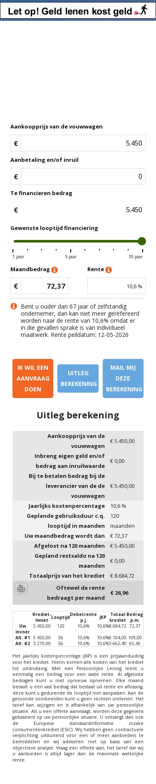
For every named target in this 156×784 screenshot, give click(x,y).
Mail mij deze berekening (124, 378)
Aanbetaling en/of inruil (44, 159)
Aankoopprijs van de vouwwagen (56, 126)
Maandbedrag (34, 269)
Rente (99, 269)
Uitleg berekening (79, 378)
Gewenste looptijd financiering (54, 228)
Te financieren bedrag (41, 193)
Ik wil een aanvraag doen (33, 378)
